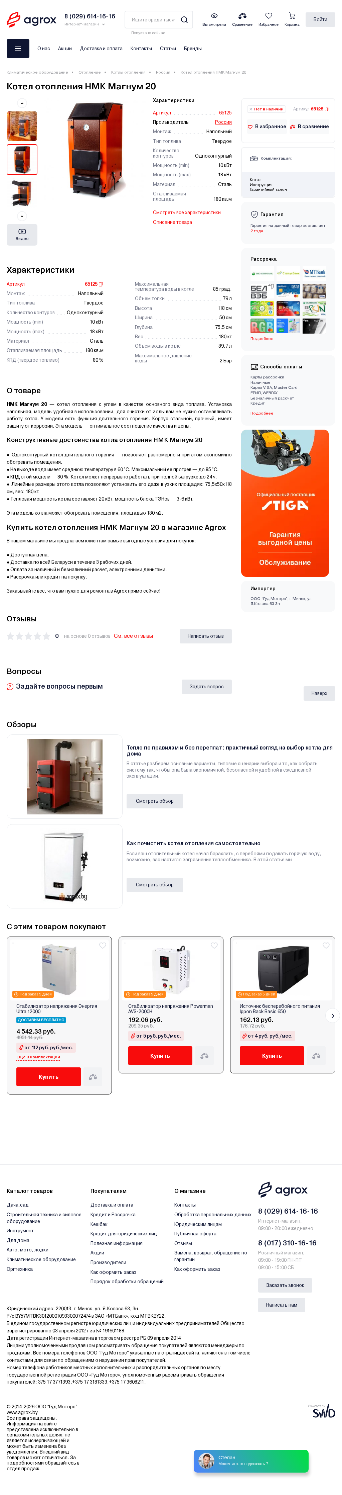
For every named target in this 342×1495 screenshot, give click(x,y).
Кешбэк (99, 1224)
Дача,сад (18, 1205)
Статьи (168, 48)
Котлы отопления (128, 72)
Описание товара (172, 222)
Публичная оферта (195, 1233)
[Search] (184, 19)
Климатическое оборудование (37, 72)
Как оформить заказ (114, 1272)
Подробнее (262, 338)
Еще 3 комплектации (38, 1057)
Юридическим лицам (198, 1224)
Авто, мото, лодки (27, 1249)
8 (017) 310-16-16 (287, 1243)
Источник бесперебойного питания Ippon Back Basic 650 (280, 1009)
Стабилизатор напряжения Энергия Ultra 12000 (56, 1009)
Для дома (18, 1240)
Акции (65, 48)
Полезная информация (117, 1243)
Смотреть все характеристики (187, 212)
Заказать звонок (285, 1285)
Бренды (193, 48)
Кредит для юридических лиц (124, 1233)
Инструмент (20, 1230)
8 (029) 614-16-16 (288, 1211)
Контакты (141, 48)
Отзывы (183, 1243)
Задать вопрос (207, 686)
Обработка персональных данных (212, 1214)
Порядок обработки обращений (127, 1281)
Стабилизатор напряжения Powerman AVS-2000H (170, 1009)
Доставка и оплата (101, 48)
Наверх (319, 693)
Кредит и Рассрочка (113, 1214)
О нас (43, 48)
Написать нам (281, 1305)
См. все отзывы (133, 636)
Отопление (89, 72)
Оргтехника (20, 1269)
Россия (163, 72)
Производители (108, 1262)
